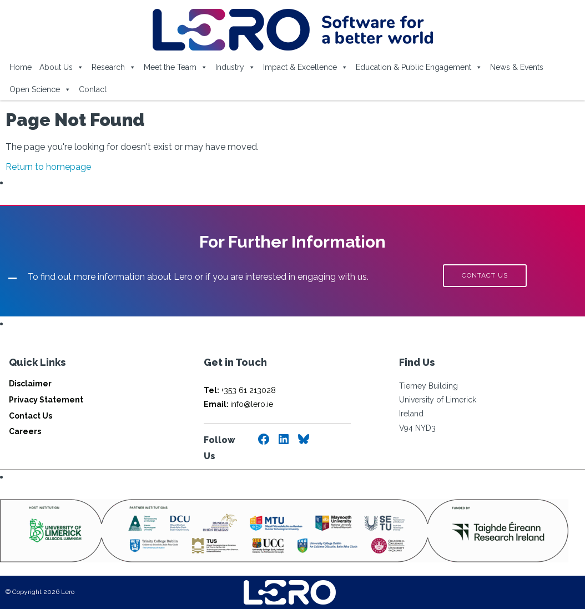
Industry (235, 67)
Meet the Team (176, 67)
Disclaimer (30, 383)
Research (114, 67)
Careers (25, 431)
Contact (93, 89)
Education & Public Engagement (419, 67)
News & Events (516, 67)
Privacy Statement (46, 399)
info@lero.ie (238, 404)
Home (20, 67)
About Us (61, 67)
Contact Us (30, 415)
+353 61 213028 (240, 390)
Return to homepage (48, 167)
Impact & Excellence (305, 67)
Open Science (40, 89)
